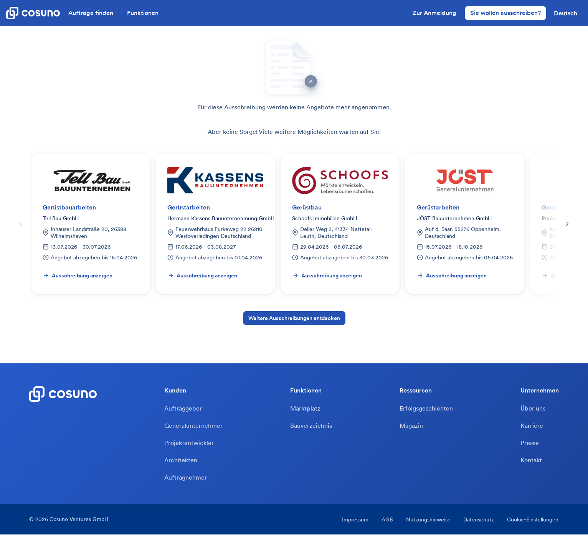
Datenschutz (478, 521)
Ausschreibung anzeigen (77, 275)
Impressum (353, 521)
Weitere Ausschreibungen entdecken (294, 318)
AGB (386, 521)
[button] (565, 13)
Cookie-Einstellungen (533, 521)
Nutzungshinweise (427, 521)
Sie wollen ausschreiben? (505, 12)
